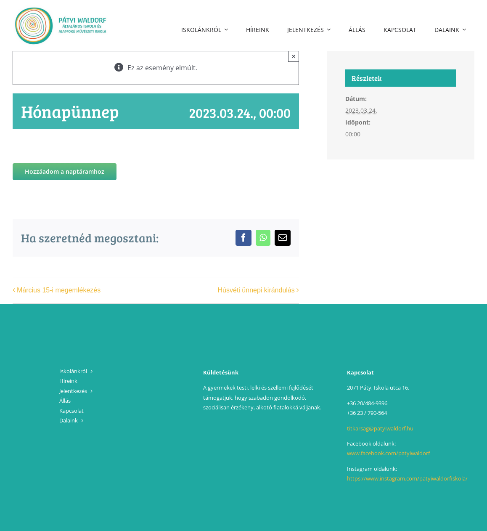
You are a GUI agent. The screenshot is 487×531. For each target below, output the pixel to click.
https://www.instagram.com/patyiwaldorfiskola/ (407, 478)
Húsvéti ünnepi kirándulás (256, 290)
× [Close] (294, 56)
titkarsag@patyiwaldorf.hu (380, 428)
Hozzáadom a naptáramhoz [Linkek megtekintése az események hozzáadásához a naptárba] (64, 172)
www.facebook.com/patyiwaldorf (388, 453)
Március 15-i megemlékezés (59, 290)
